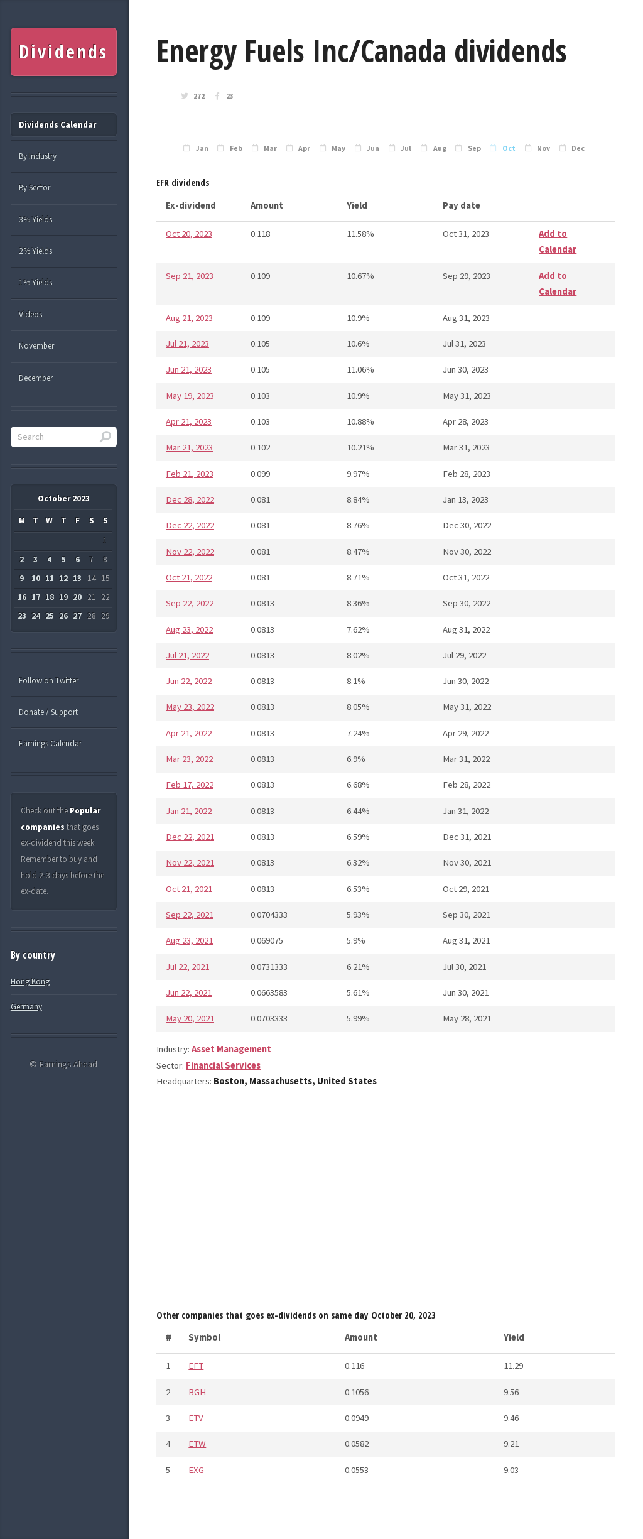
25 (49, 616)
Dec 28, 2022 (190, 499)
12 (63, 578)
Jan (202, 148)
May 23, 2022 (190, 706)
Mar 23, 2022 (189, 758)
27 (77, 616)
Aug (439, 148)
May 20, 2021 (190, 1018)
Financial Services (223, 1065)
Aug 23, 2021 (189, 940)
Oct (509, 148)
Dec (578, 148)
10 (35, 578)
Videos (30, 314)
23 (230, 96)
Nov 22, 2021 (190, 862)
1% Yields (35, 282)
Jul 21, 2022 (187, 655)
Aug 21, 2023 (189, 318)
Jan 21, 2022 (189, 811)
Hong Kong (30, 981)
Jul (406, 148)
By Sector (34, 187)
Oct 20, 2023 (189, 233)
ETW (197, 1443)
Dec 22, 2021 (190, 836)
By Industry (38, 156)
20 (77, 597)
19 (63, 597)
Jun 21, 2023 (189, 369)
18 (49, 597)
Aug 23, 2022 (189, 629)
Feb (236, 148)
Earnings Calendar (50, 743)
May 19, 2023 (190, 395)
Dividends (63, 51)
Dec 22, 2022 (190, 525)
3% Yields (35, 219)
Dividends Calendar (57, 124)
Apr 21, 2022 (189, 733)
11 (49, 578)
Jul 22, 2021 (187, 966)
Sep (474, 148)
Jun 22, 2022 (189, 681)
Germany (26, 1006)
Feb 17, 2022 (189, 784)
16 (22, 597)
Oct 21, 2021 (189, 889)
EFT (195, 1365)
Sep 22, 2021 (189, 914)
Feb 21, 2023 (189, 473)
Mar (270, 148)
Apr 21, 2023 (189, 421)
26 (63, 616)
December (36, 378)
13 (77, 578)
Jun (373, 148)
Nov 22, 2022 (190, 551)
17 (35, 597)
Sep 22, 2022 (189, 603)
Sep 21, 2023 (189, 275)
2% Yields (35, 251)
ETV (195, 1417)
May (338, 148)
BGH (197, 1392)
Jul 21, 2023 (187, 343)
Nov (543, 148)
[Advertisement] (385, 1203)
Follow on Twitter (48, 680)
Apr (304, 148)
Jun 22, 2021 (189, 992)
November (36, 345)
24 (35, 616)
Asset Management (231, 1049)
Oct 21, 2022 (189, 577)
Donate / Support (48, 712)
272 (199, 96)
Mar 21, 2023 (189, 447)
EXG (196, 1470)
